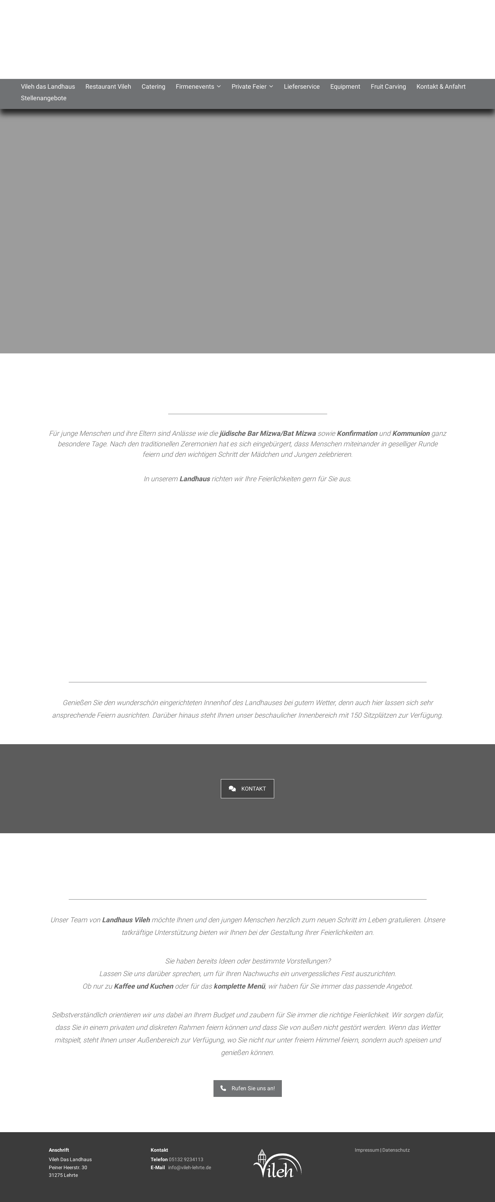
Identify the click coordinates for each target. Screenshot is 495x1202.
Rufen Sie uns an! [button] (247, 1088)
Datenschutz (396, 1150)
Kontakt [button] (247, 788)
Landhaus (194, 479)
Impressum (367, 1150)
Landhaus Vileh (126, 920)
